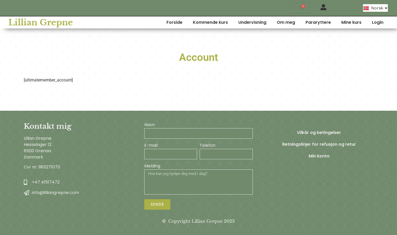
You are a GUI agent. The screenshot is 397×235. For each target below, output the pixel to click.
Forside (190, 22)
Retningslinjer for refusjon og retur (319, 145)
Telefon (207, 145)
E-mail (151, 145)
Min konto (319, 157)
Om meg (301, 22)
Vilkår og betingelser (319, 133)
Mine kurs (366, 22)
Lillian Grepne (34, 22)
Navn (149, 125)
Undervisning (267, 22)
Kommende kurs (225, 22)
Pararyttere (333, 22)
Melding (152, 166)
